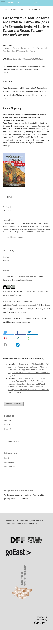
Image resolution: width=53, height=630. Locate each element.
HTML (9, 197)
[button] (8, 332)
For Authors (9, 462)
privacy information (12, 499)
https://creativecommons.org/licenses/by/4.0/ (24, 305)
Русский (7, 429)
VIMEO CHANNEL (12, 441)
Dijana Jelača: (27, 381)
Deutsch (7, 421)
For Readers (9, 458)
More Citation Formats (14, 237)
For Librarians (10, 466)
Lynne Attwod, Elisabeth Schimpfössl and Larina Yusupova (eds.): (28, 367)
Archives (14, 9)
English (7, 425)
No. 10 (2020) (25, 9)
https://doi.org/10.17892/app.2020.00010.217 (25, 59)
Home (5, 9)
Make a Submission (14, 404)
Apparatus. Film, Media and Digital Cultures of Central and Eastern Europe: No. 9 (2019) (29, 373)
